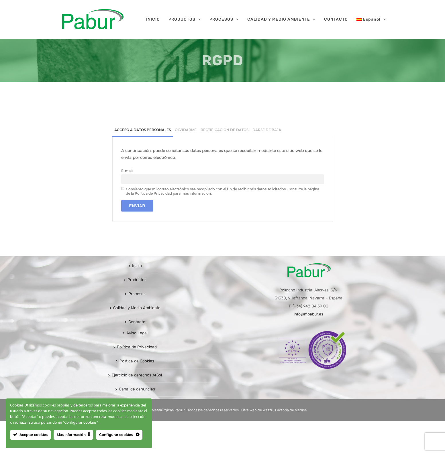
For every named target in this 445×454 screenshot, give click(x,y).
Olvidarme (186, 130)
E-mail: (127, 171)
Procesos (137, 326)
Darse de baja (266, 130)
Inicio (137, 298)
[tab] (142, 130)
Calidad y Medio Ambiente (136, 340)
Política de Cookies (136, 394)
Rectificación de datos (224, 130)
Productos (137, 312)
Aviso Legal (137, 366)
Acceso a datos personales (142, 130)
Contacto (136, 354)
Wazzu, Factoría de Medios (285, 443)
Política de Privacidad (137, 380)
